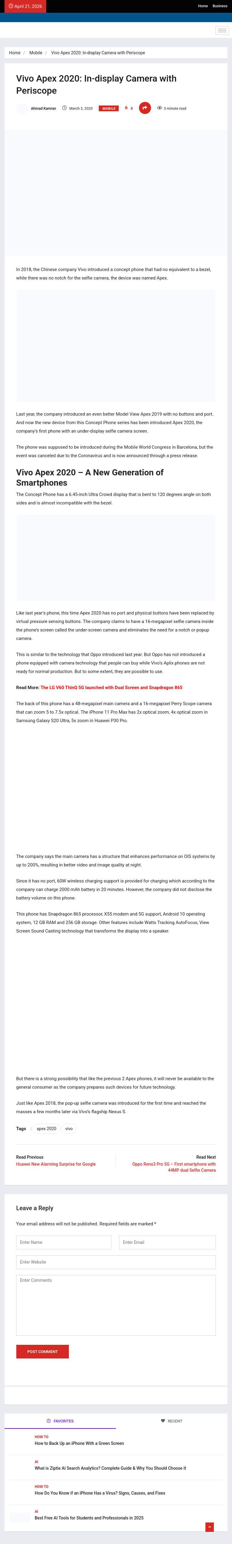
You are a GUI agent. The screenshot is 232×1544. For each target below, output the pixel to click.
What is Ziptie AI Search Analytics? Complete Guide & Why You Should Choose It (110, 1466)
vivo (69, 1126)
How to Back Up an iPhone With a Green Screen (79, 1441)
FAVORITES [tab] (60, 1419)
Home (203, 6)
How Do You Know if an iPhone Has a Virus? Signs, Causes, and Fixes (100, 1491)
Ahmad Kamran (36, 108)
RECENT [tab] (171, 1419)
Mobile (36, 52)
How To (42, 1435)
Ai (36, 1459)
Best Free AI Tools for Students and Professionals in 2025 (89, 1515)
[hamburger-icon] (222, 30)
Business (220, 6)
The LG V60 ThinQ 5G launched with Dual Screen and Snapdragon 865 (112, 686)
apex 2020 (47, 1126)
